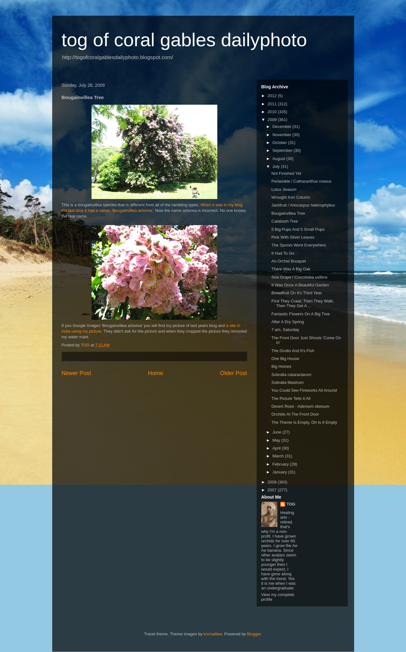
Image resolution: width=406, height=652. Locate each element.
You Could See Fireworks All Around (304, 390)
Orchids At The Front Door (295, 414)
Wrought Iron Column (290, 197)
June (277, 432)
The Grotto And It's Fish (292, 350)
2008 (273, 482)
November (282, 134)
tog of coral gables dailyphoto (184, 39)
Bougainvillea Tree (288, 213)
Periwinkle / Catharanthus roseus (301, 181)
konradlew (212, 634)
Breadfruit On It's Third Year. (297, 292)
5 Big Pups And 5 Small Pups (298, 229)
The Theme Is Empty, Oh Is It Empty (304, 422)
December (282, 126)
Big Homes (281, 366)
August (279, 158)
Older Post (233, 373)
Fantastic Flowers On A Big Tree (300, 314)
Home (155, 373)
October (280, 142)
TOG (290, 504)
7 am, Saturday (285, 329)
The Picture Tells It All (290, 398)
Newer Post (76, 373)
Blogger (254, 634)
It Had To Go (282, 253)
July (276, 166)
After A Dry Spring (287, 321)
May (276, 440)
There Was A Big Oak (290, 269)
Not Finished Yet (286, 173)
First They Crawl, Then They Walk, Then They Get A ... (302, 303)
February (281, 464)
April (277, 448)
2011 (273, 104)
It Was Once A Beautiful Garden (300, 285)
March (278, 456)
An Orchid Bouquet (288, 261)
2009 (273, 119)
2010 (273, 111)
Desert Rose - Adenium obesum (300, 406)
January (280, 472)
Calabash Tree (284, 221)
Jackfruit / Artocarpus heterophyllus (303, 205)
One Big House (285, 358)
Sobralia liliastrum (287, 382)
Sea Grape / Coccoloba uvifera (299, 277)
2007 (273, 490)
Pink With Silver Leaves (292, 237)
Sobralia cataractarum (291, 374)
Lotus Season (284, 189)
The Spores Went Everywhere (298, 245)
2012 (273, 95)
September (282, 150)
